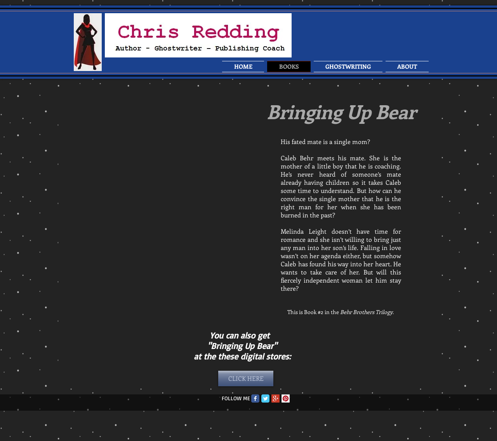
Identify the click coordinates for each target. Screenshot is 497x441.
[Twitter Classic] (265, 398)
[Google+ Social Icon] (275, 398)
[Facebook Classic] (255, 398)
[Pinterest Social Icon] (286, 398)
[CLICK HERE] (245, 378)
